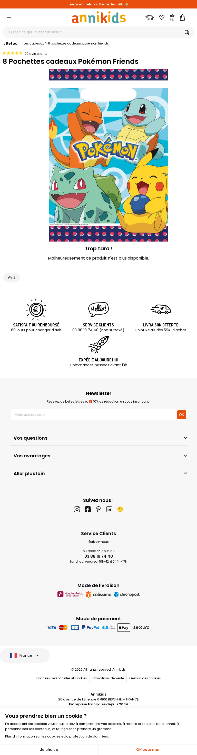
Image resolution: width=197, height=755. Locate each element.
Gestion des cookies (145, 678)
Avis (11, 277)
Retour (11, 43)
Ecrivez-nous (98, 541)
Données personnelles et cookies (61, 678)
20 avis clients (35, 53)
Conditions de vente (108, 678)
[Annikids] (99, 17)
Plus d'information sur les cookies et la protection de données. (57, 736)
